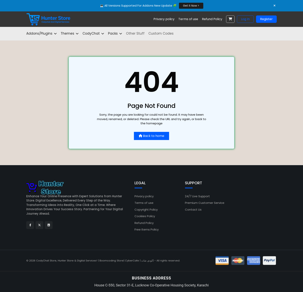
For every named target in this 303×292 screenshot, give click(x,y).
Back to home (151, 136)
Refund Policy (144, 223)
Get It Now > (191, 6)
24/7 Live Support (197, 196)
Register (266, 19)
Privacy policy (144, 196)
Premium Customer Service (204, 203)
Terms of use (143, 203)
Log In (245, 19)
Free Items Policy (146, 229)
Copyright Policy (146, 209)
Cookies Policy (144, 216)
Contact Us (193, 209)
